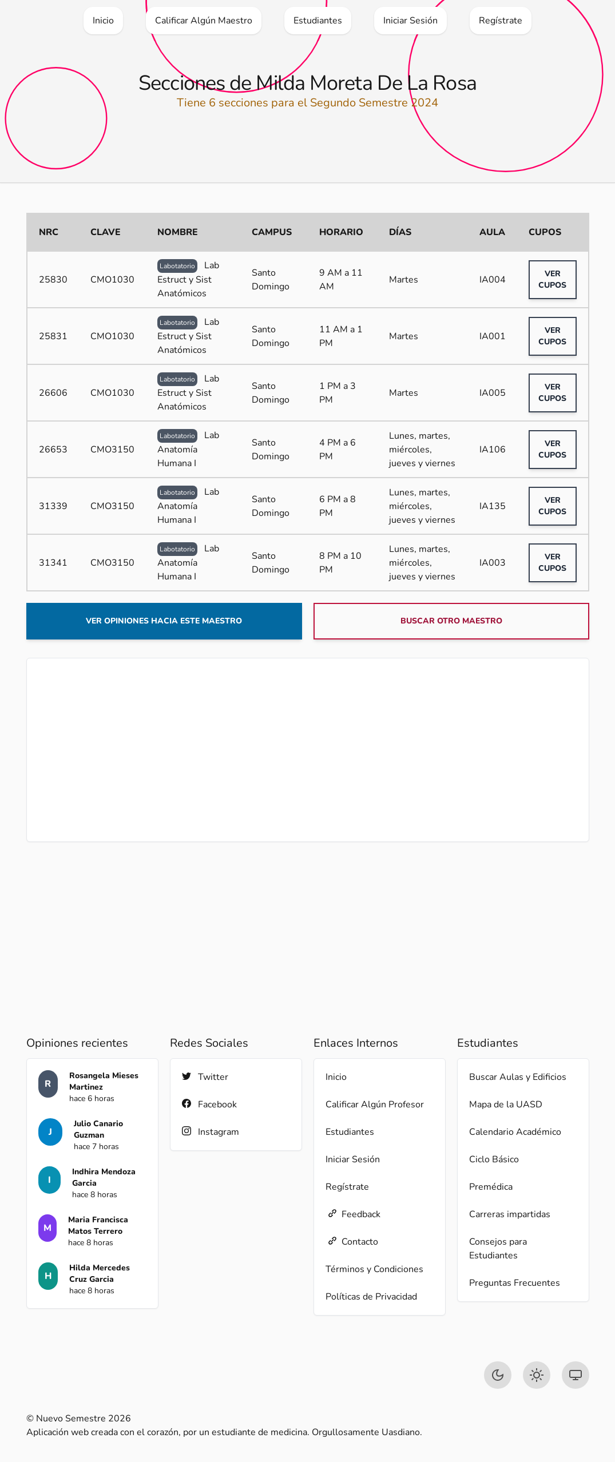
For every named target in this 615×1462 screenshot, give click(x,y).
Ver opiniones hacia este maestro (164, 620)
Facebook (209, 1104)
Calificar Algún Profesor (375, 1104)
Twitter (205, 1076)
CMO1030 (112, 279)
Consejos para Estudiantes (498, 1248)
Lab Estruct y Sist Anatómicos (188, 279)
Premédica (491, 1187)
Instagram (210, 1131)
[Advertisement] (307, 750)
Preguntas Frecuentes (514, 1283)
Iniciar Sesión (353, 1159)
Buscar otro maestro (451, 620)
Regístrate (347, 1187)
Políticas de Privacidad (371, 1296)
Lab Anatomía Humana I (188, 449)
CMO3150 (112, 449)
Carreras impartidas (509, 1214)
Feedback (353, 1214)
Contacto (352, 1241)
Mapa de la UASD (505, 1104)
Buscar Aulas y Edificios (517, 1077)
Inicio (336, 1077)
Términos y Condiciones (374, 1269)
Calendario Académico (515, 1132)
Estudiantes (350, 1132)
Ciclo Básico (494, 1159)
